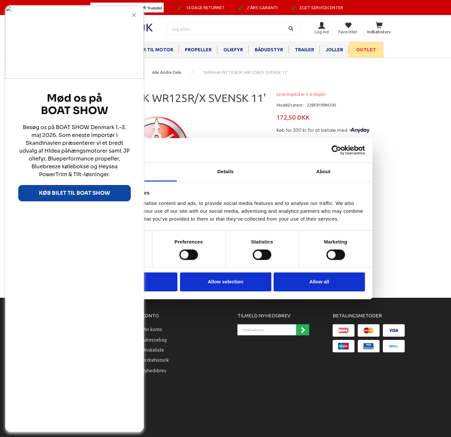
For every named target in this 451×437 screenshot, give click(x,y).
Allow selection (225, 282)
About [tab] (323, 171)
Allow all (319, 282)
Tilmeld (302, 329)
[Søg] (291, 29)
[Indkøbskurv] (379, 28)
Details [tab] (226, 171)
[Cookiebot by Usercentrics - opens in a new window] (336, 150)
